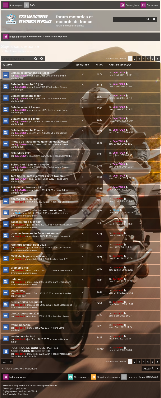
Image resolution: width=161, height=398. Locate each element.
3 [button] (139, 59)
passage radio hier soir (26, 221)
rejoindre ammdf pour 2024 (28, 244)
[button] (157, 58)
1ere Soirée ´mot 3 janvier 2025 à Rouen (37, 176)
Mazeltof (28, 391)
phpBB (20, 385)
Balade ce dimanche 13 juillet (30, 72)
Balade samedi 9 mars (25, 107)
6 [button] (152, 59)
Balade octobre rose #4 (26, 187)
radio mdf (17, 279)
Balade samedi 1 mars (25, 118)
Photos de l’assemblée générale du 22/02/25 (39, 141)
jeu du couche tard (23, 336)
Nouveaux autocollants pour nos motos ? (38, 210)
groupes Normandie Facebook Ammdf (35, 233)
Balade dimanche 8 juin (26, 95)
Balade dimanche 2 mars (27, 130)
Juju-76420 (21, 75)
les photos (63, 201)
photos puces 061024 (24, 198)
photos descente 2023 (25, 313)
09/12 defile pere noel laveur (29, 256)
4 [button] (143, 59)
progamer (12, 391)
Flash (18, 213)
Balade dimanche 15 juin (27, 84)
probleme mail (20, 267)
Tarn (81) (63, 259)
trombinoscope (21, 325)
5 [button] (148, 59)
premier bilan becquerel (26, 302)
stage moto (18, 290)
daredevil (20, 201)
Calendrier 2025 (21, 153)
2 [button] (134, 59)
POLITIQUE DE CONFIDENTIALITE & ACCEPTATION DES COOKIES (35, 349)
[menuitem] (29, 5)
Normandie (66, 156)
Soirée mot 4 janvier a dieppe (30, 164)
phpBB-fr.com (20, 388)
